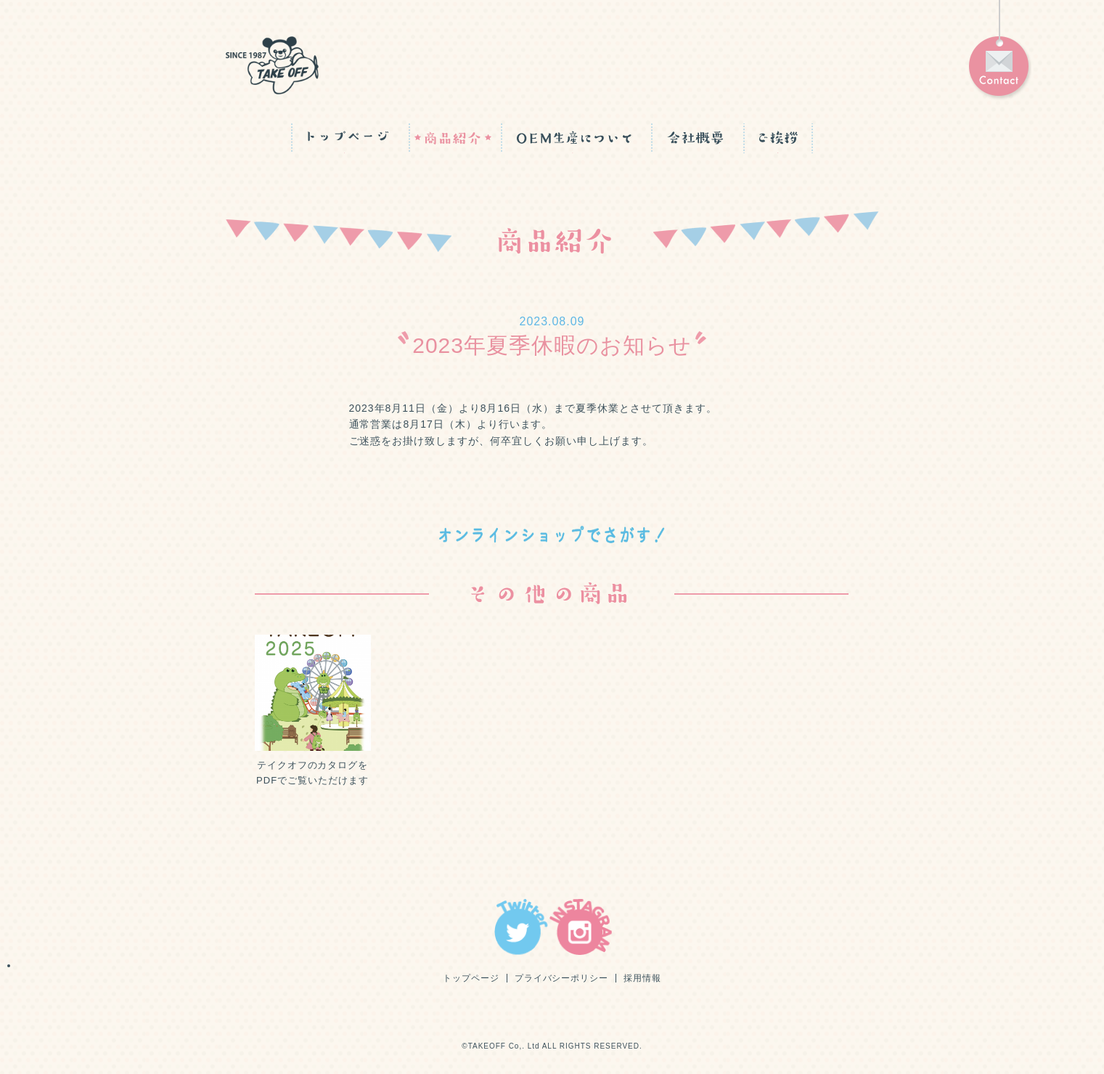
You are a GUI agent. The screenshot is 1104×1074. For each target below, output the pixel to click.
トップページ (471, 978)
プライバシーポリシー (562, 978)
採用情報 (642, 978)
